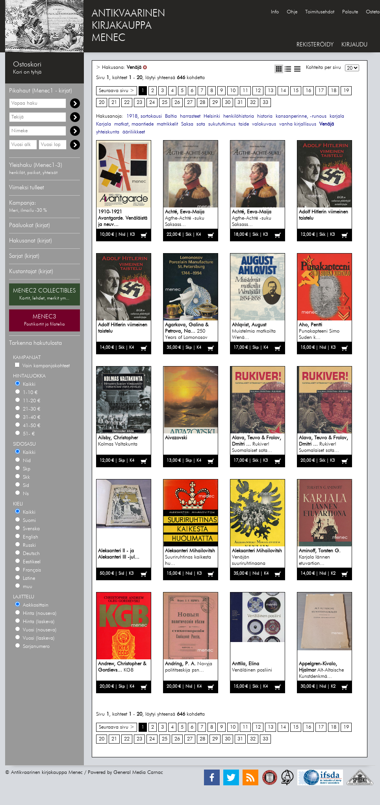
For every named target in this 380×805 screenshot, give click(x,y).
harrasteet (190, 116)
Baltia (171, 116)
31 (240, 102)
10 (232, 90)
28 (202, 102)
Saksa (187, 124)
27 (190, 102)
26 (177, 102)
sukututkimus (221, 124)
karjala (337, 116)
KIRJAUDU (354, 45)
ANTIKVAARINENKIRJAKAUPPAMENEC (128, 26)
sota (200, 124)
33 (265, 102)
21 (114, 102)
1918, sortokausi (144, 116)
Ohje (292, 12)
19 (346, 90)
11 (245, 90)
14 (283, 90)
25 (164, 102)
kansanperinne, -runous (301, 116)
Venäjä (134, 67)
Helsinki (212, 116)
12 (258, 90)
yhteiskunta (107, 132)
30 (227, 102)
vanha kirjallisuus (297, 124)
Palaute (350, 12)
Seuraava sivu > (116, 90)
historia (264, 116)
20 (101, 102)
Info (275, 12)
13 (270, 90)
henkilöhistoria (238, 116)
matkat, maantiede (134, 124)
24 (152, 102)
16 (308, 90)
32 (253, 102)
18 (333, 90)
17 (321, 90)
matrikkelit (167, 124)
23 (139, 102)
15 (295, 90)
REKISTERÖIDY (315, 45)
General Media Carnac (138, 772)
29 (215, 102)
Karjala (103, 124)
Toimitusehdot (319, 12)
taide (244, 124)
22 (127, 102)
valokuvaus (264, 124)
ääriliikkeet (133, 132)
